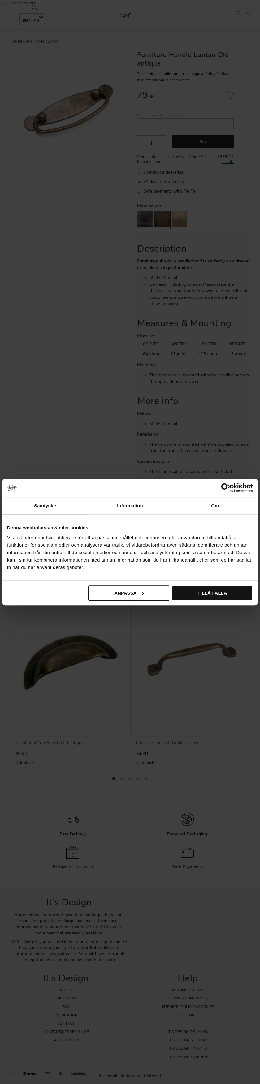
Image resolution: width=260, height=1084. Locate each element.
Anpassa (129, 593)
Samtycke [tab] (45, 505)
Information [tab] (130, 505)
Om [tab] (215, 505)
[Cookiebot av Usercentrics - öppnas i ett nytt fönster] (226, 487)
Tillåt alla (212, 593)
